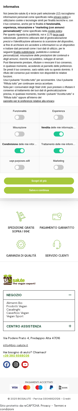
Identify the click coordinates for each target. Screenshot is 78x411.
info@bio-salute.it (15, 345)
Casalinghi (13, 309)
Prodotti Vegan (16, 306)
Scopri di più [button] (39, 180)
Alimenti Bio (14, 303)
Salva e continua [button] (39, 190)
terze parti (58, 34)
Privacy (46, 405)
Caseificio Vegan (17, 313)
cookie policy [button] (55, 31)
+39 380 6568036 (16, 355)
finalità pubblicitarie (24, 52)
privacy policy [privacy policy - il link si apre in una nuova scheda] (60, 17)
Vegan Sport (15, 316)
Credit (67, 398)
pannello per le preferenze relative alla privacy (28, 101)
